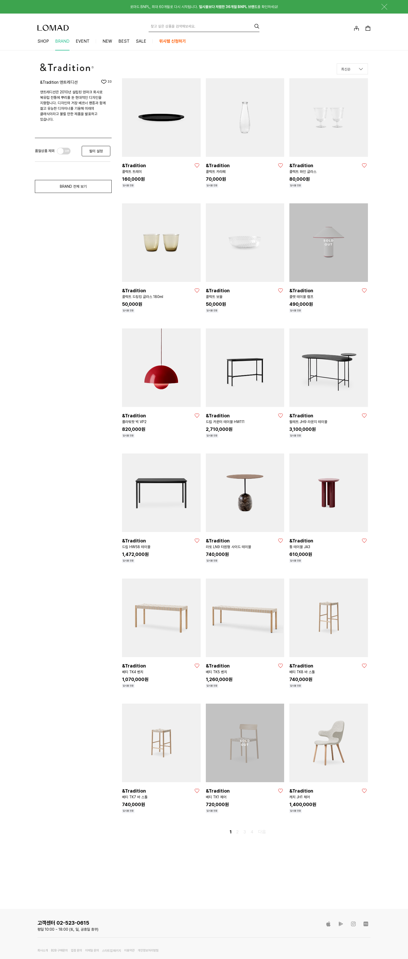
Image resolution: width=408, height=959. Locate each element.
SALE (141, 41)
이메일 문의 (92, 950)
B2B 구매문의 (59, 950)
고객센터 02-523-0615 (63, 923)
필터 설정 (96, 151)
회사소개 (42, 950)
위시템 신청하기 (172, 41)
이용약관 (129, 950)
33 (109, 81)
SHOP (43, 41)
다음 (262, 831)
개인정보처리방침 (148, 950)
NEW (107, 41)
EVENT (83, 41)
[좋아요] (197, 165)
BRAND (62, 41)
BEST (124, 41)
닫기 (380, 7)
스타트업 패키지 (111, 950)
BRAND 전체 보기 (73, 186)
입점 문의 (76, 950)
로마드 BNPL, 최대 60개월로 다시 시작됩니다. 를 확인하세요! (204, 7)
